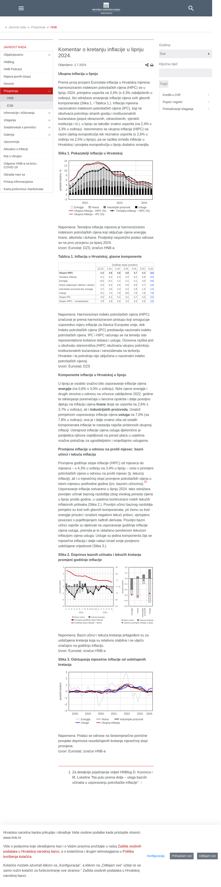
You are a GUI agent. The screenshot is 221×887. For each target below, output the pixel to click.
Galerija (9, 134)
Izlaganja (10, 120)
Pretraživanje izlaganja (187, 109)
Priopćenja (38, 27)
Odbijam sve (207, 856)
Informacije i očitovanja (19, 112)
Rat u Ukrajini (13, 156)
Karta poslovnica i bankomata (23, 189)
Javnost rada (17, 27)
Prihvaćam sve (182, 856)
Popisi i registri (187, 102)
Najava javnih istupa (17, 76)
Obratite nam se (14, 174)
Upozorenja (11, 141)
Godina (164, 45)
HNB (54, 27)
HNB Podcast (13, 69)
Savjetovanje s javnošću (20, 127)
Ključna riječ (168, 64)
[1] (145, 481)
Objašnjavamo (13, 54)
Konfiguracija (155, 856)
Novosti (9, 83)
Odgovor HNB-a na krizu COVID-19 (20, 165)
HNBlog (9, 62)
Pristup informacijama (18, 181)
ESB (10, 105)
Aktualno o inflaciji (16, 149)
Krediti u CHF (187, 95)
